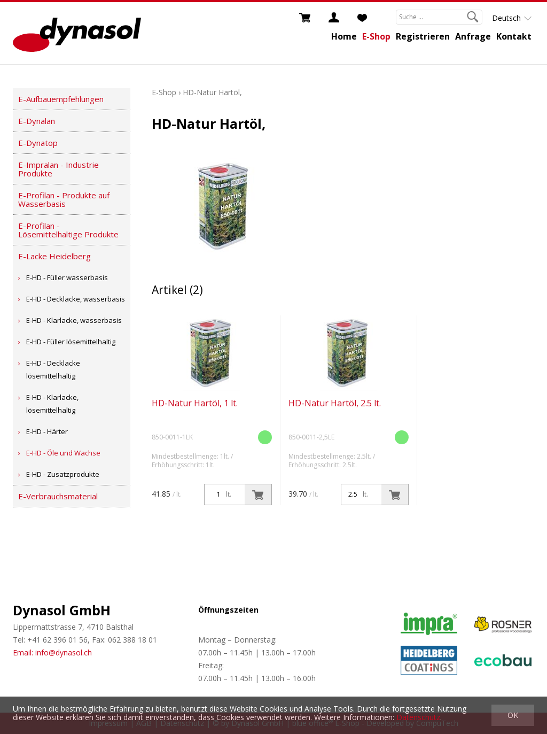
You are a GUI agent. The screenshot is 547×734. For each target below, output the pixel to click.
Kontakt (514, 36)
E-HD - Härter (47, 431)
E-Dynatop (38, 142)
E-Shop (376, 36)
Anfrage (473, 36)
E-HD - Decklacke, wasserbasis (75, 299)
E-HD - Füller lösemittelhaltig (70, 341)
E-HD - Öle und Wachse (63, 453)
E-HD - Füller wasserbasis (67, 277)
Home (344, 36)
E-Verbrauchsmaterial (58, 496)
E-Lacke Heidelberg (54, 256)
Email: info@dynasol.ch (52, 652)
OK (512, 715)
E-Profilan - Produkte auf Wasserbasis (64, 199)
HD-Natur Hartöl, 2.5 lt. (334, 403)
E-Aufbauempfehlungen (61, 99)
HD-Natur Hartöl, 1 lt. (195, 403)
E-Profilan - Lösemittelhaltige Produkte (68, 229)
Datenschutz (418, 717)
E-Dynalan (36, 120)
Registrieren (423, 36)
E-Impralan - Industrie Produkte (58, 169)
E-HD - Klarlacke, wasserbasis (74, 320)
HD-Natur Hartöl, (212, 92)
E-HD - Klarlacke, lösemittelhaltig (52, 403)
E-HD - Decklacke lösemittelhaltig (53, 369)
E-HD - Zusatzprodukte (62, 474)
